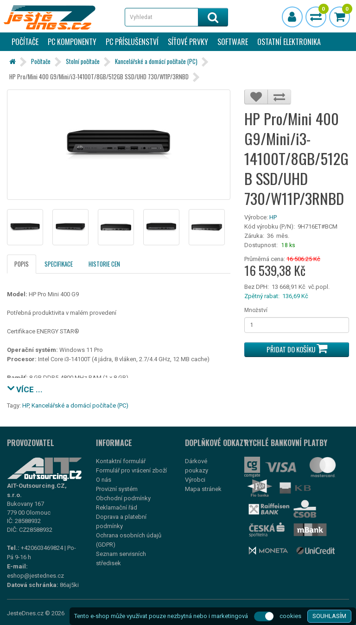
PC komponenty (72, 41)
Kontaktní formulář (121, 461)
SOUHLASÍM (329, 615)
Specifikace (58, 263)
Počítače (25, 41)
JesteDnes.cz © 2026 (35, 613)
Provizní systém (117, 488)
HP (273, 217)
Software (232, 41)
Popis (21, 263)
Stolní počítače (83, 61)
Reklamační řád (116, 507)
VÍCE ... (25, 388)
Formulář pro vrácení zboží (131, 470)
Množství (255, 310)
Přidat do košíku (297, 348)
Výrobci (195, 479)
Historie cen (104, 263)
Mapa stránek (203, 488)
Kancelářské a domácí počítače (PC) (156, 61)
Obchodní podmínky (123, 498)
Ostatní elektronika (289, 41)
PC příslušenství (132, 41)
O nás (103, 479)
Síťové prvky (188, 41)
